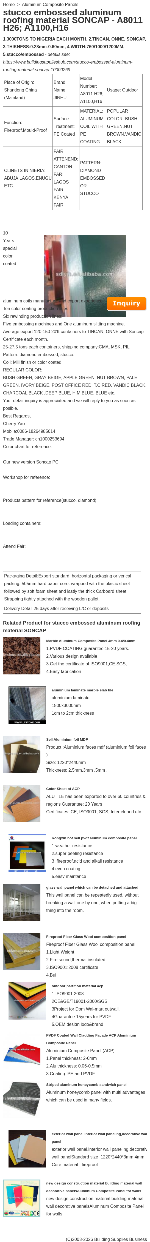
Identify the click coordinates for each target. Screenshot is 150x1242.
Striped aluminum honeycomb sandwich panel (86, 1085)
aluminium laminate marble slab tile (82, 690)
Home (9, 4)
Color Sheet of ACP (63, 789)
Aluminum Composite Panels (50, 4)
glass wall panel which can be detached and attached (92, 887)
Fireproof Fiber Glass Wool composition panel (86, 937)
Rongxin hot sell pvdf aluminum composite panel (94, 838)
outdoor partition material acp (77, 986)
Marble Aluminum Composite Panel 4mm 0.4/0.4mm (90, 641)
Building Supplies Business (120, 1239)
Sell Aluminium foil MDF (67, 739)
